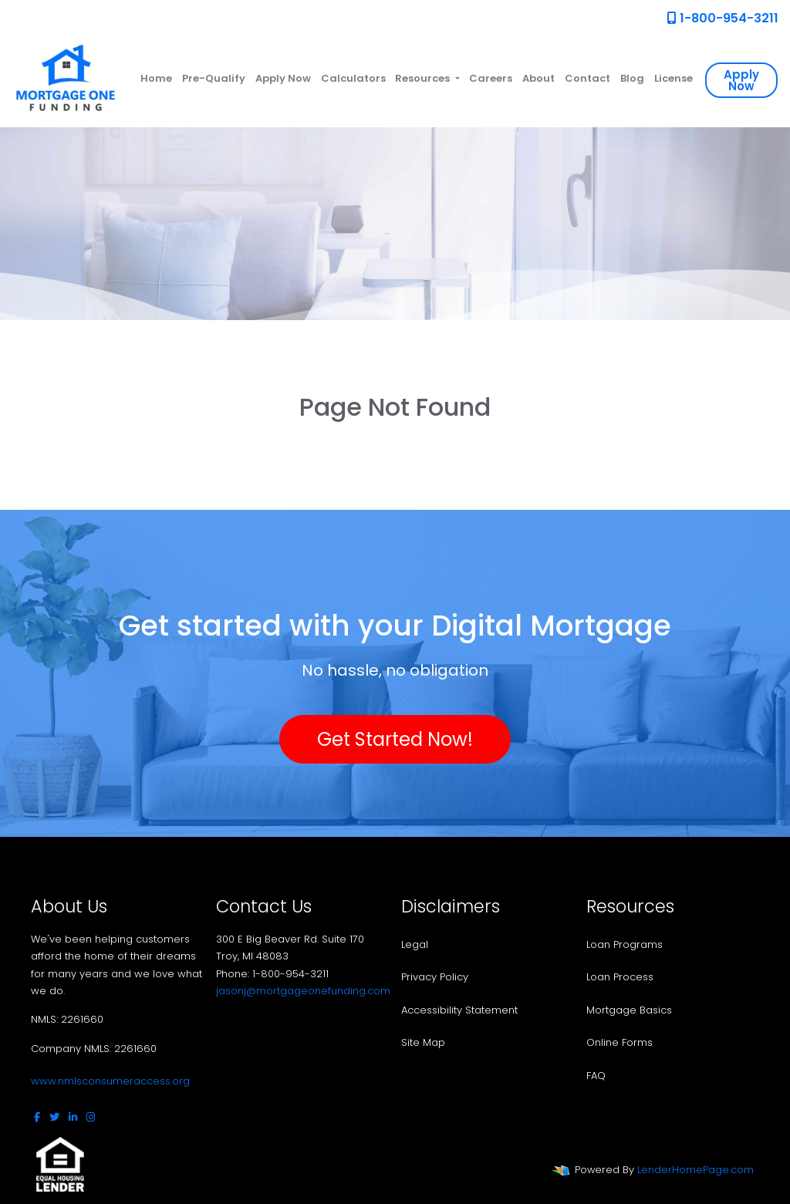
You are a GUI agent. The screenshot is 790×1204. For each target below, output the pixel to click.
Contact (587, 78)
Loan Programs (624, 944)
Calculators (353, 78)
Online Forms (619, 1042)
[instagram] (90, 1117)
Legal (414, 944)
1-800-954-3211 (722, 18)
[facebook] (37, 1117)
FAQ (596, 1075)
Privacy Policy (434, 977)
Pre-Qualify (213, 78)
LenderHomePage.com (695, 1169)
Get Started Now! (395, 739)
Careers (490, 78)
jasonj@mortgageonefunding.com (303, 990)
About (538, 78)
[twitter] (54, 1117)
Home (156, 78)
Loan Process (619, 977)
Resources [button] (423, 78)
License (673, 78)
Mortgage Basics (629, 1010)
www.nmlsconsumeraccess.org (110, 1081)
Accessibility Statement (459, 1010)
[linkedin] (73, 1117)
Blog (632, 78)
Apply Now (283, 78)
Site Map (423, 1042)
